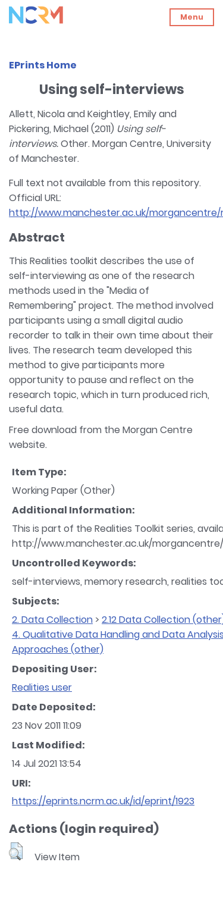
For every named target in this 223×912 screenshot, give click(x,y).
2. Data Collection (52, 619)
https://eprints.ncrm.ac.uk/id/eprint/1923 (103, 801)
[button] (16, 851)
